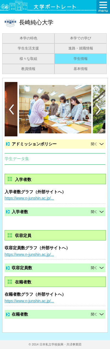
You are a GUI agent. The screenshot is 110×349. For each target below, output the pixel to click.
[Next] (98, 109)
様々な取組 (28, 59)
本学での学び (80, 38)
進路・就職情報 (80, 48)
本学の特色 (28, 38)
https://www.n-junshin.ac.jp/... (29, 198)
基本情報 (81, 69)
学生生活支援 (28, 48)
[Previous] (11, 109)
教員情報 (28, 69)
